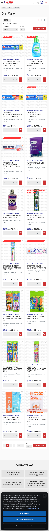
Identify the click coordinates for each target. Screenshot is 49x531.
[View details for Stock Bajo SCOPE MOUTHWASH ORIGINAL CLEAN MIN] (36, 45)
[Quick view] (22, 36)
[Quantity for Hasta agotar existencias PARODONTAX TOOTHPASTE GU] (10, 183)
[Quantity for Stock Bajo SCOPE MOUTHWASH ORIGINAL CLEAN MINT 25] (34, 79)
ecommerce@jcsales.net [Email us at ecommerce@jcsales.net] (36, 475)
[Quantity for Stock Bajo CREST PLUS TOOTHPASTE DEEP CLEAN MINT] (34, 130)
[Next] (22, 445)
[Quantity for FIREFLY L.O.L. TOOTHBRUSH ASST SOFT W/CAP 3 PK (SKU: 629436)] (34, 385)
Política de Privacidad (33, 508)
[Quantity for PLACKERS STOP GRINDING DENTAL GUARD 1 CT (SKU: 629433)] (34, 435)
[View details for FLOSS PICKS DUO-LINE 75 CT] (36, 146)
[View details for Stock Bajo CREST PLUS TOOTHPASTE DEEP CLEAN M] (36, 96)
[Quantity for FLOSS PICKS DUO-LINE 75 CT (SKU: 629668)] (34, 183)
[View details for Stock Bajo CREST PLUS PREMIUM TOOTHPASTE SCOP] (12, 45)
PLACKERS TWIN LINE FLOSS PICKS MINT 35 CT (12, 419)
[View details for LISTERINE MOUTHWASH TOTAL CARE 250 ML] (12, 199)
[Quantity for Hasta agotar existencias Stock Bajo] (34, 233)
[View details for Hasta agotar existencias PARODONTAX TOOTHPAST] (12, 146)
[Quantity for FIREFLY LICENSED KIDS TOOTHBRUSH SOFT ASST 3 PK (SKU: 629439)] (10, 334)
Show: (22, 27)
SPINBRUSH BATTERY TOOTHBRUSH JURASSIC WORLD (36, 217)
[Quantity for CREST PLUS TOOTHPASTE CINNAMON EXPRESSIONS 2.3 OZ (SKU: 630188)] (10, 130)
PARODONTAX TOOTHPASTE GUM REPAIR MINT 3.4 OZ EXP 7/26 (12, 166)
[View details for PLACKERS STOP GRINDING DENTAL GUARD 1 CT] (36, 401)
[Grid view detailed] (41, 20)
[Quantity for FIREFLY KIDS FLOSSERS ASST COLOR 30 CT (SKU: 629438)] (34, 334)
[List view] (44, 20)
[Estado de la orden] (37, 2)
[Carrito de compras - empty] (46, 2)
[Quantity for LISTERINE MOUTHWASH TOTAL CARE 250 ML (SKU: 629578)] (10, 233)
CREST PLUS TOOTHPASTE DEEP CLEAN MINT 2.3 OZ (34, 114)
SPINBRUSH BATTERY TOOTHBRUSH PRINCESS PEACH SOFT (12, 268)
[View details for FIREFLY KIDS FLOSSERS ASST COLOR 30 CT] (36, 300)
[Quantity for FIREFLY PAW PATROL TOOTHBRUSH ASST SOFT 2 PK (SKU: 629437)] (10, 385)
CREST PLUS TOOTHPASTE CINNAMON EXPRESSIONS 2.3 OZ (12, 114)
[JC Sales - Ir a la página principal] (9, 2)
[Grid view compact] (38, 20)
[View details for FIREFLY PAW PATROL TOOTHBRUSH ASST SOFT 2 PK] (12, 351)
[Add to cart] (20, 79)
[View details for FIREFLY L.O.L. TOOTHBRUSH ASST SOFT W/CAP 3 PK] (36, 351)
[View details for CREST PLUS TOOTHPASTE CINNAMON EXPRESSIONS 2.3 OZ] (12, 96)
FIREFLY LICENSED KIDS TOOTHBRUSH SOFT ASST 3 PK (12, 318)
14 (19, 446)
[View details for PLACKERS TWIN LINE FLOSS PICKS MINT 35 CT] (12, 401)
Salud (9, 8)
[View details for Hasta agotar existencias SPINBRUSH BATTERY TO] (12, 250)
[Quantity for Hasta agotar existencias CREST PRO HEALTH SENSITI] (34, 284)
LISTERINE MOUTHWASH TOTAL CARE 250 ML (12, 216)
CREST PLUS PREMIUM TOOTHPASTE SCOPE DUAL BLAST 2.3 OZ (11, 64)
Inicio (3, 8)
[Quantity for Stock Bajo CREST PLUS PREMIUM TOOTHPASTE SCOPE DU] (10, 79)
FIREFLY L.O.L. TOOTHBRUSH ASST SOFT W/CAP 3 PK (36, 369)
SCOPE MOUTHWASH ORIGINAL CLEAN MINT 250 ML (35, 64)
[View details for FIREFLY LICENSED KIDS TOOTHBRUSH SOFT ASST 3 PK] (12, 300)
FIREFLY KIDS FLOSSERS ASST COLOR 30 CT (36, 317)
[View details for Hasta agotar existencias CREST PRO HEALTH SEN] (36, 250)
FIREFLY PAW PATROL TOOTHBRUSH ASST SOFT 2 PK (12, 369)
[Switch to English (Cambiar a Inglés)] (41, 2)
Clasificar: (6, 27)
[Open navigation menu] (2, 2)
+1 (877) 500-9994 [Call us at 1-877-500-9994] (13, 475)
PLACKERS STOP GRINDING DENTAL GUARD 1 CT (36, 420)
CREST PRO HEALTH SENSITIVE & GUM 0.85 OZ (36, 267)
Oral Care (16, 8)
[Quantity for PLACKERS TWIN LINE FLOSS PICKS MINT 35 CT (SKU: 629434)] (10, 435)
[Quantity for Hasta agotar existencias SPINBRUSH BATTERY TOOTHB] (10, 284)
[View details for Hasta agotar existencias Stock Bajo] (36, 199)
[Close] (45, 496)
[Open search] (33, 2)
